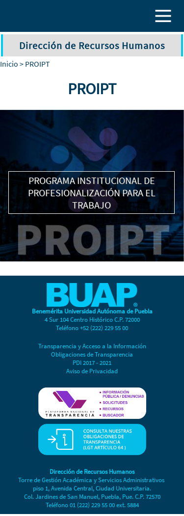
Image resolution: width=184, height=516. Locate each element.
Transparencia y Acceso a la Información (92, 346)
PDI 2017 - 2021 (92, 363)
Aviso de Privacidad (92, 371)
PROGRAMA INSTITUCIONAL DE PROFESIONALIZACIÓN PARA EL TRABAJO (92, 192)
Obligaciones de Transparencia (92, 354)
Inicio (9, 64)
